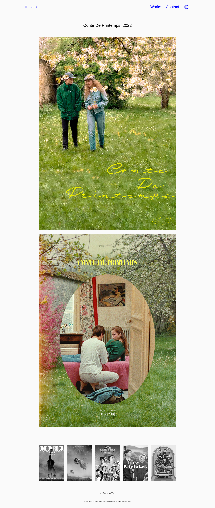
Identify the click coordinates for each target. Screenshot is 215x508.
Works (155, 7)
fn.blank (32, 7)
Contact (172, 7)
